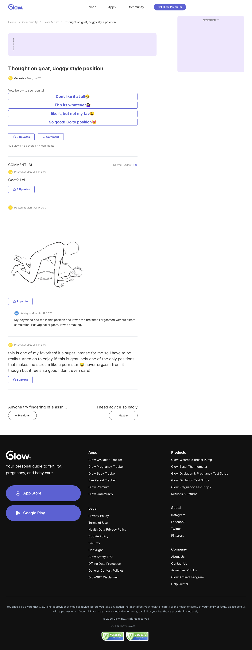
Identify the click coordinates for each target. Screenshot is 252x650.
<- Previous (22, 415)
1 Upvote (20, 301)
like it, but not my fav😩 (73, 113)
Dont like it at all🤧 (73, 96)
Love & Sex (51, 22)
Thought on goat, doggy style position (90, 22)
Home (12, 22)
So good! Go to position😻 (73, 122)
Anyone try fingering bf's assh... (37, 407)
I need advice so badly (117, 407)
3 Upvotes (21, 136)
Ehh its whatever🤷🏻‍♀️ (73, 105)
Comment (50, 136)
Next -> (123, 415)
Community (30, 22)
